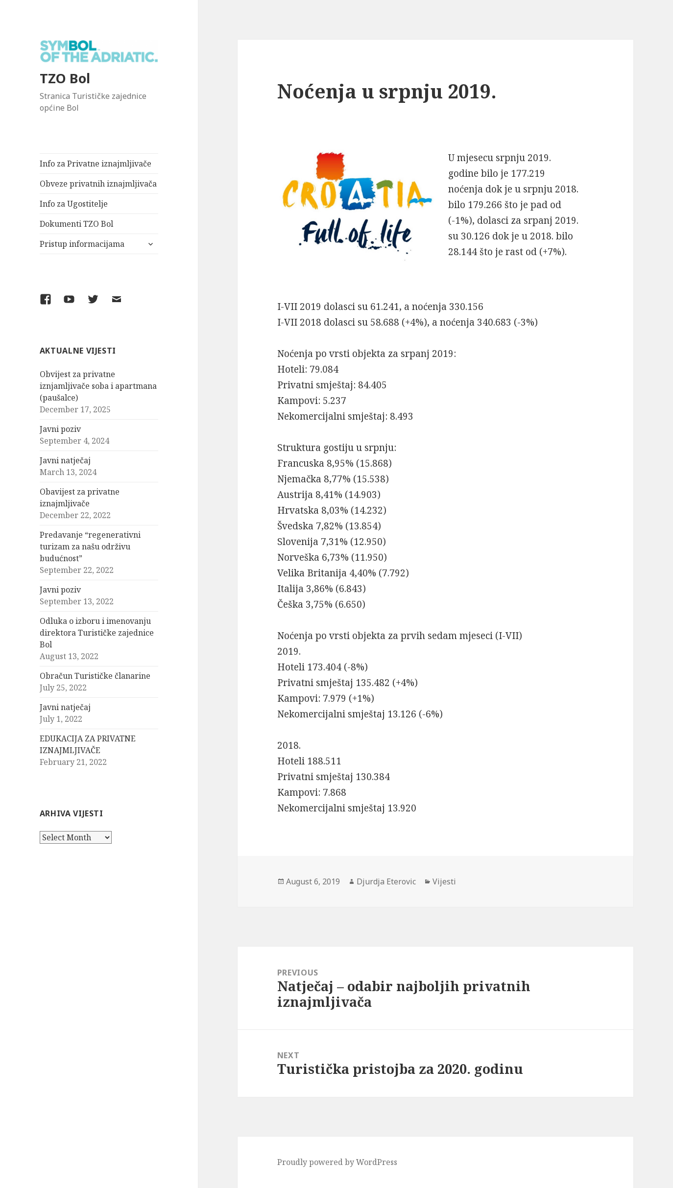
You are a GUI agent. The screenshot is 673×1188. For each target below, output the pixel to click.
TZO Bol (65, 78)
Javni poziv (60, 429)
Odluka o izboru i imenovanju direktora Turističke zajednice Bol (97, 633)
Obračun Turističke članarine (95, 675)
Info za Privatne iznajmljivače (95, 163)
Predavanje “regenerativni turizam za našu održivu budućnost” (90, 546)
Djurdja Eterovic (386, 881)
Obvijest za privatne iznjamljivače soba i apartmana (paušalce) (98, 386)
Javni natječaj (65, 460)
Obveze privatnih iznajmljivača (98, 183)
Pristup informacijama (82, 243)
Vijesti (444, 881)
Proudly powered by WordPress (337, 1162)
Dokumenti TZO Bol (76, 223)
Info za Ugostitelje (74, 203)
